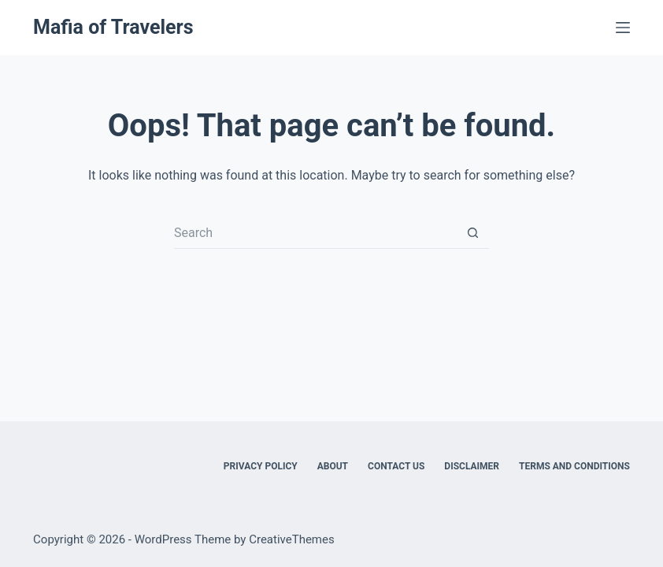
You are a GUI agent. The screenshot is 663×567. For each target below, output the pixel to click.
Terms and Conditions (574, 466)
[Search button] (473, 233)
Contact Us (396, 466)
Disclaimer (471, 466)
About (332, 466)
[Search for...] (315, 233)
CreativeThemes (292, 539)
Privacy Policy (261, 466)
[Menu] (623, 27)
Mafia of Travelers (113, 27)
